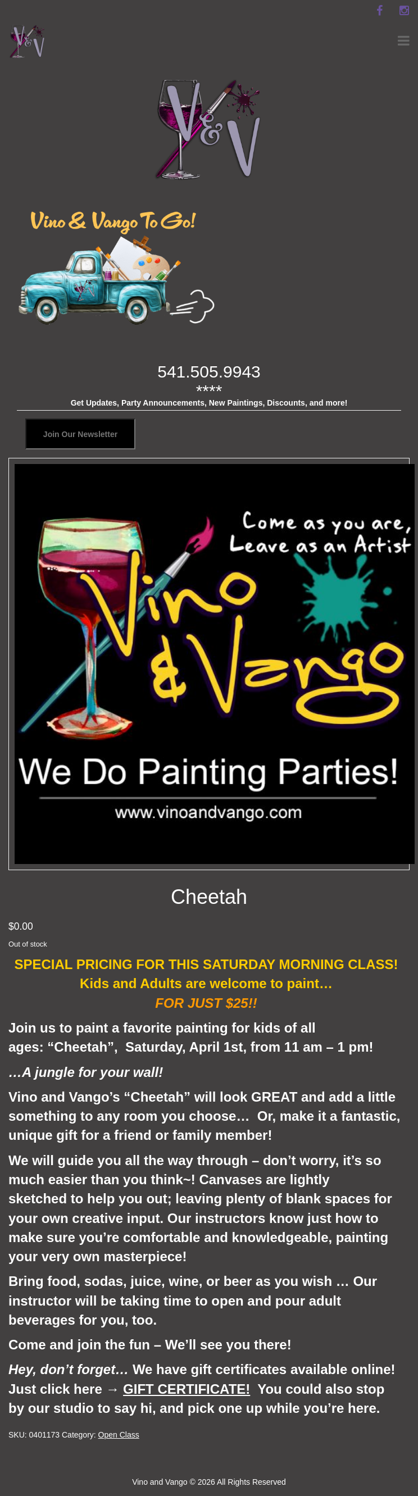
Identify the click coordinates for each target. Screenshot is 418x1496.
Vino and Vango (159, 1481)
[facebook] (379, 10)
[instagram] (404, 10)
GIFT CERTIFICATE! (186, 1389)
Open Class (118, 1434)
